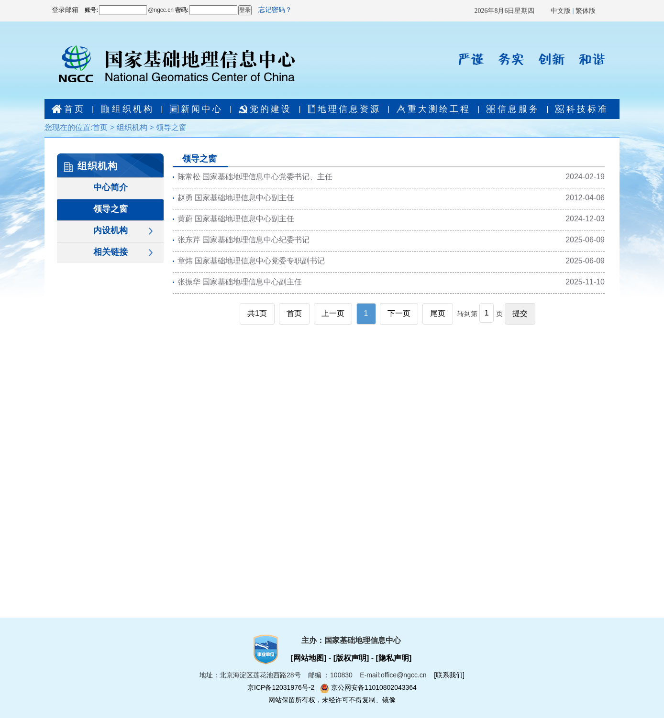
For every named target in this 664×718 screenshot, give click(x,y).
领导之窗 (171, 127)
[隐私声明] (394, 658)
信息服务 (513, 109)
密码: (181, 10)
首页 (68, 109)
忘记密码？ (275, 9)
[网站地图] (310, 658)
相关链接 (110, 252)
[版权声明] (351, 658)
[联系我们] (449, 675)
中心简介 (110, 187)
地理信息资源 (344, 109)
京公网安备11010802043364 (368, 687)
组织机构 (127, 109)
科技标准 (582, 109)
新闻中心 (196, 109)
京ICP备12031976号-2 (283, 687)
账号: (91, 10)
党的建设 (265, 109)
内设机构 (110, 230)
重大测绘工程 (434, 109)
